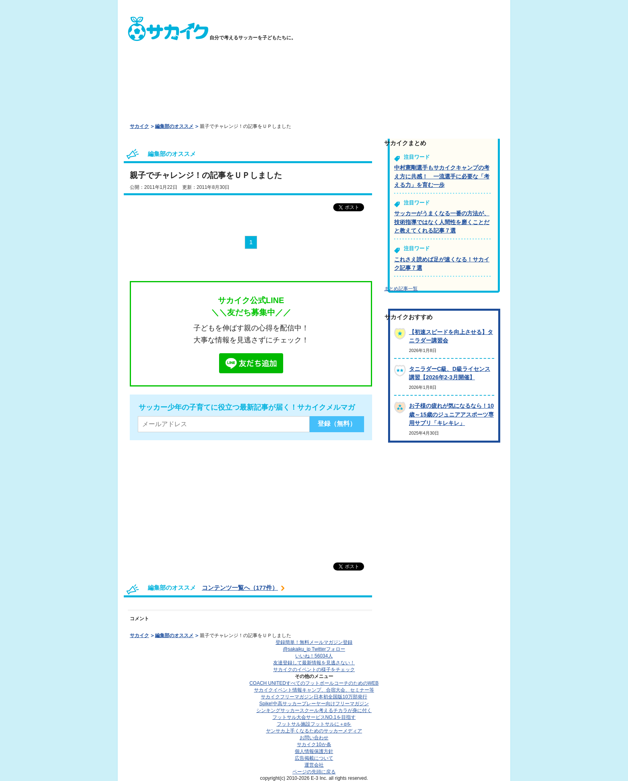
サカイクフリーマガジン (314, 697)
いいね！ (313, 656)
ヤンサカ (314, 731)
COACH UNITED (314, 683)
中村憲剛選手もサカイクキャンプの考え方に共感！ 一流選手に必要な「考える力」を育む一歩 (441, 176)
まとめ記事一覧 (401, 288)
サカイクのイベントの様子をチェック (314, 669)
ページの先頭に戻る (314, 772)
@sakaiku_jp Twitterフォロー (314, 649)
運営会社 (314, 765)
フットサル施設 (314, 724)
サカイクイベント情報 (314, 690)
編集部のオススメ (174, 126)
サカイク (139, 126)
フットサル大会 (314, 717)
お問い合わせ (314, 738)
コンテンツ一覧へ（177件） (240, 587)
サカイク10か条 (314, 744)
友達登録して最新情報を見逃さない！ (314, 663)
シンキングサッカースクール (314, 710)
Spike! (313, 703)
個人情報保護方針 (314, 751)
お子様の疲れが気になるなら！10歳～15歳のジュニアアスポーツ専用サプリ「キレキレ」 (451, 414)
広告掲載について (314, 758)
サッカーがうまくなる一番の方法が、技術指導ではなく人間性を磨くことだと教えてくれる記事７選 (441, 222)
